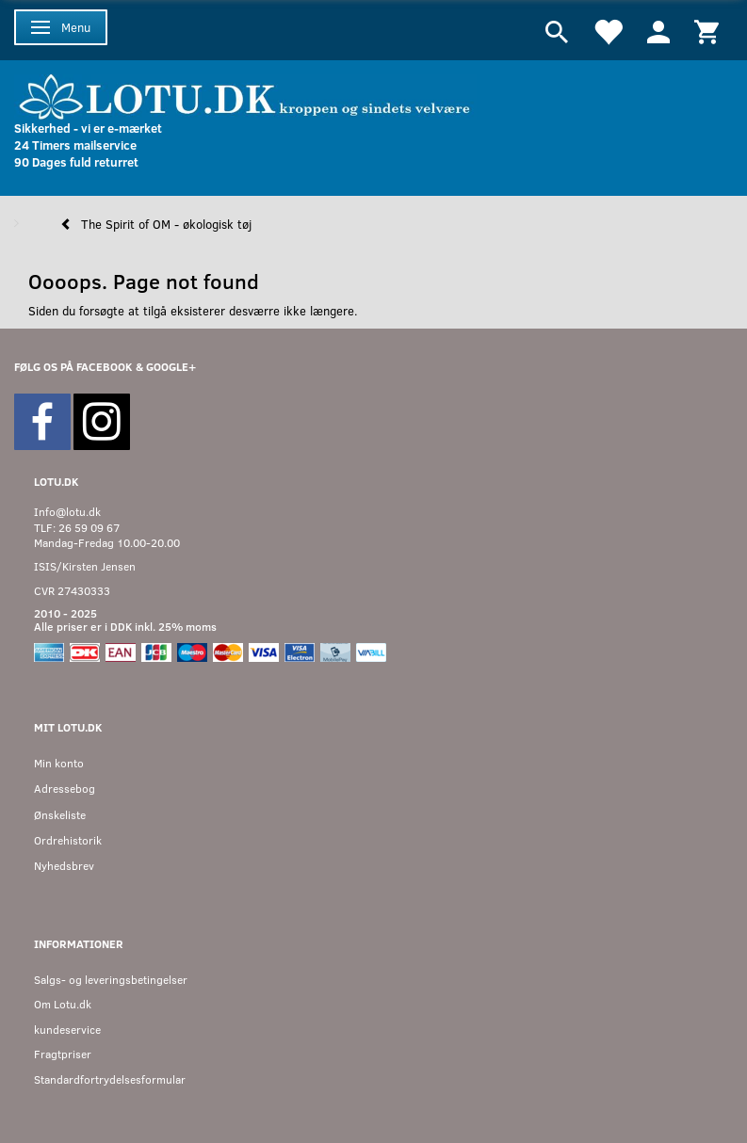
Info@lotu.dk (67, 512)
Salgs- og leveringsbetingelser (110, 980)
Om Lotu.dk (62, 1004)
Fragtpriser (62, 1054)
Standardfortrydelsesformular (110, 1079)
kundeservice (67, 1029)
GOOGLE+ (171, 367)
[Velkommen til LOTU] (245, 94)
